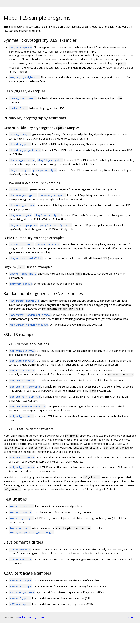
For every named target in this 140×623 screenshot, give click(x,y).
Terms (42, 617)
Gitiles (22, 617)
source (132, 617)
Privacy (32, 617)
